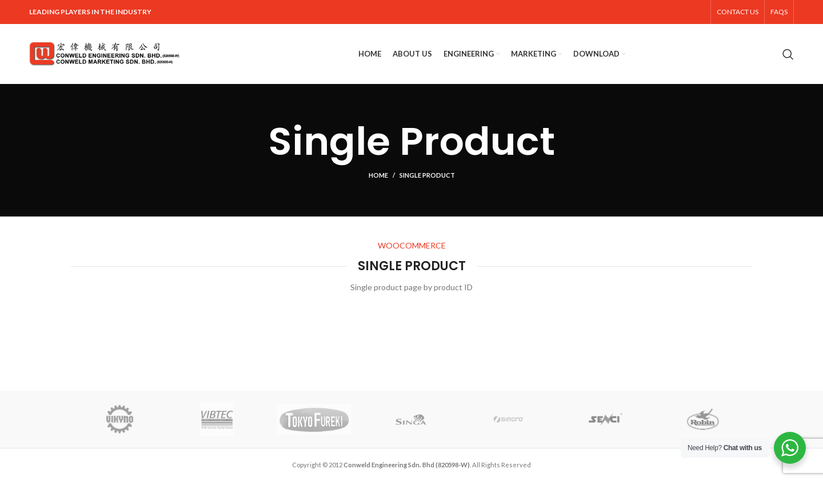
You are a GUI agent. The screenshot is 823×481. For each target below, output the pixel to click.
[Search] (788, 54)
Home (378, 175)
